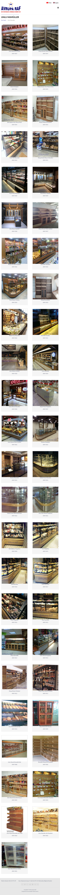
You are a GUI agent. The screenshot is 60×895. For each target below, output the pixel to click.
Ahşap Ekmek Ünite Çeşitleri (45, 51)
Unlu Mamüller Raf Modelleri (45, 833)
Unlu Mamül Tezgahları (45, 655)
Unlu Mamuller (45, 371)
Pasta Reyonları (45, 584)
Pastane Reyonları (14, 477)
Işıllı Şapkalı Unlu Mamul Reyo (14, 122)
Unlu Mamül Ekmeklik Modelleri (45, 797)
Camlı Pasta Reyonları (14, 193)
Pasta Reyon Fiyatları (14, 300)
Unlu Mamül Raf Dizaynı (45, 726)
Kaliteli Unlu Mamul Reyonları (14, 513)
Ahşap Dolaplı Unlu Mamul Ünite (45, 86)
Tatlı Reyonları (14, 584)
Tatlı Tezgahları (45, 548)
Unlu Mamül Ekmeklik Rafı (14, 762)
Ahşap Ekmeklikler (45, 300)
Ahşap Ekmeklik (14, 655)
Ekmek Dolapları (14, 86)
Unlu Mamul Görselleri (14, 406)
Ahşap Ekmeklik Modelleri (14, 264)
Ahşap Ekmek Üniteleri (14, 691)
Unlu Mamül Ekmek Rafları (14, 868)
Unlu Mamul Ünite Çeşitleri (14, 442)
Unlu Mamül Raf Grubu (14, 51)
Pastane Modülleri (45, 442)
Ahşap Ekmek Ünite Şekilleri (45, 229)
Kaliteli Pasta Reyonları (45, 477)
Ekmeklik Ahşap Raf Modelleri (45, 762)
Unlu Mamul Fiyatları (14, 371)
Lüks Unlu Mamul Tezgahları (45, 513)
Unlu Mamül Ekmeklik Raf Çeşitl (14, 833)
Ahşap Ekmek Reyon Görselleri (45, 157)
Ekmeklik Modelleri (45, 264)
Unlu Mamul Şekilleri (14, 229)
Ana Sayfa (3, 20)
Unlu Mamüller (45, 620)
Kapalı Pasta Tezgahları (45, 406)
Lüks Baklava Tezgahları (14, 548)
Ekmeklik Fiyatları (45, 335)
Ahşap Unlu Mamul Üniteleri (45, 691)
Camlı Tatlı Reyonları (14, 157)
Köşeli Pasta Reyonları (14, 335)
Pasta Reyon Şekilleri (45, 193)
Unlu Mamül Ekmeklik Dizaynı (14, 797)
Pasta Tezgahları (14, 620)
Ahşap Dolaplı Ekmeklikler (45, 122)
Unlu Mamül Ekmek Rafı (14, 726)
